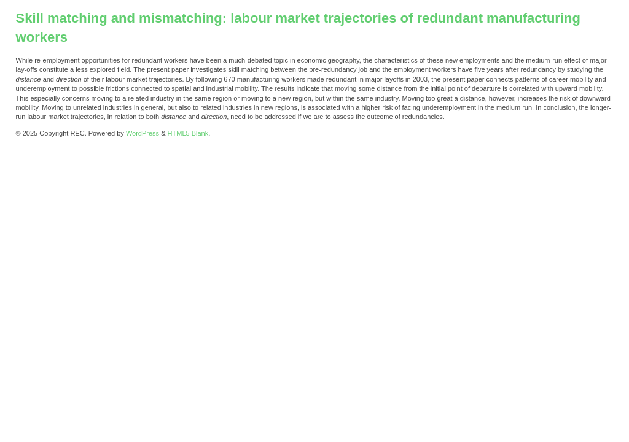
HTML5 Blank (188, 133)
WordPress (142, 133)
